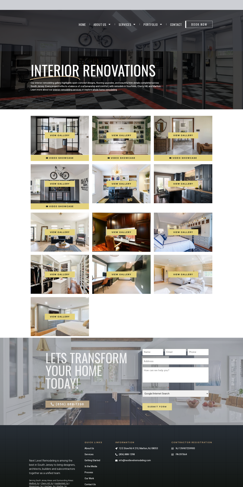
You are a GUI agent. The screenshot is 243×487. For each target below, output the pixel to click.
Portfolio (152, 24)
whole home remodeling (105, 89)
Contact (176, 24)
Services (127, 24)
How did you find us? (155, 387)
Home (82, 24)
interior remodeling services (67, 89)
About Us (102, 24)
